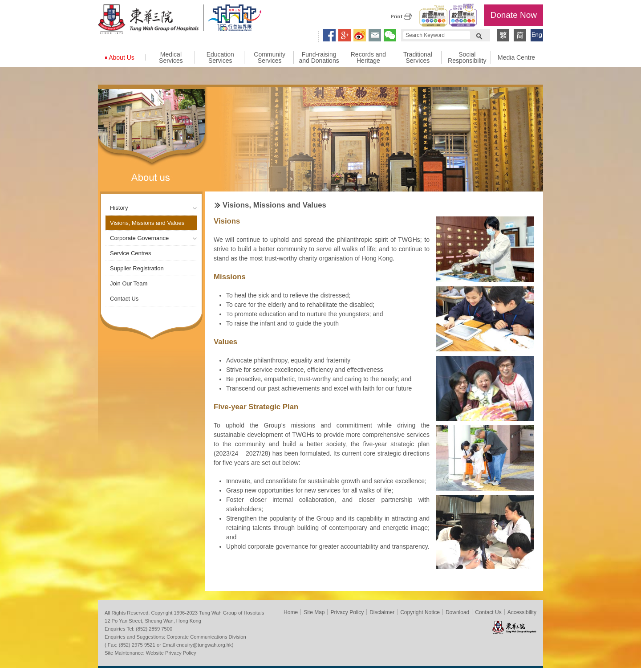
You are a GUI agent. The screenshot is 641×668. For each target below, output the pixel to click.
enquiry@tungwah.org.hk (204, 645)
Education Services (220, 57)
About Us (121, 57)
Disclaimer (381, 612)
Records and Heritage (368, 57)
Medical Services (171, 57)
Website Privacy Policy (171, 653)
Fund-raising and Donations (319, 57)
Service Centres (130, 253)
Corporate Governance (139, 238)
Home (291, 612)
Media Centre (516, 57)
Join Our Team (128, 283)
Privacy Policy (347, 612)
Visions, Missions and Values (147, 223)
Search (479, 35)
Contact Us (124, 298)
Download (457, 612)
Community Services (269, 57)
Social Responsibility (467, 57)
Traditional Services (417, 57)
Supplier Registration (137, 268)
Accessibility (521, 612)
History (119, 207)
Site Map (314, 612)
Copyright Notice (420, 612)
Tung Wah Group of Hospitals (148, 20)
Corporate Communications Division (206, 636)
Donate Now (513, 15)
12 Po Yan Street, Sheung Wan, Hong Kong (153, 620)
